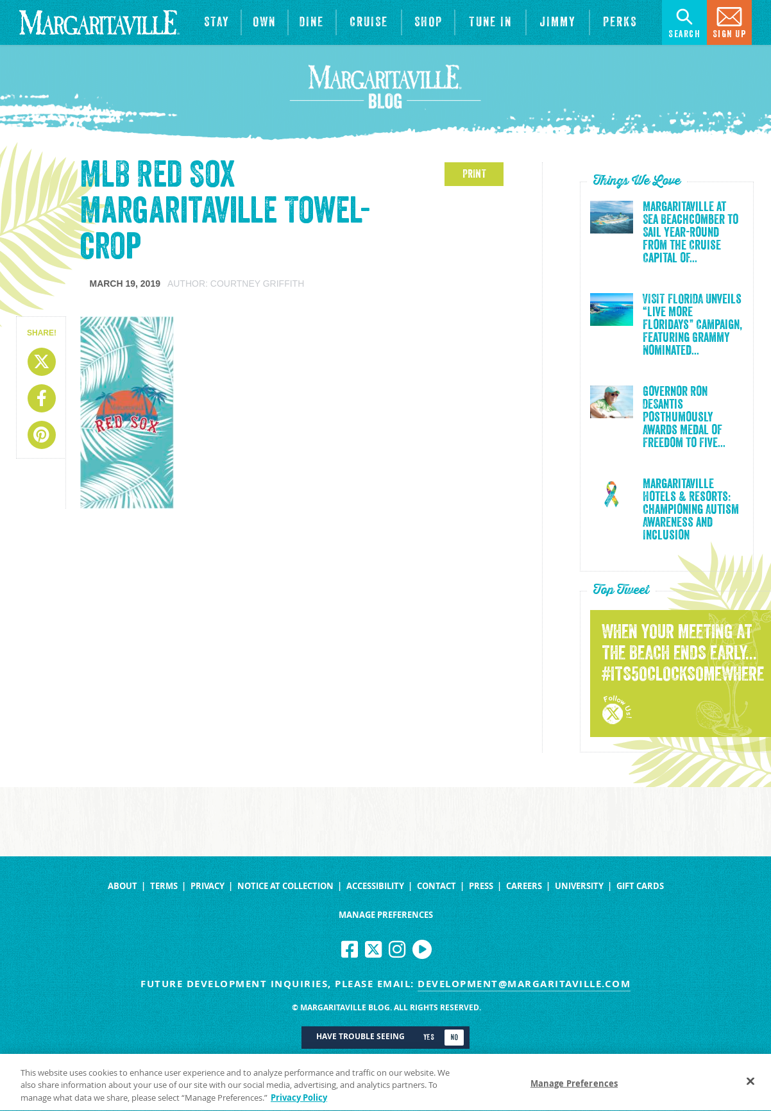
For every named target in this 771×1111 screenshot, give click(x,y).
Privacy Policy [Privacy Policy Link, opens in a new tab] (299, 1102)
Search (684, 21)
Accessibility (375, 886)
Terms (164, 886)
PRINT (474, 174)
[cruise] (369, 22)
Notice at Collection (285, 886)
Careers (524, 886)
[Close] (750, 1085)
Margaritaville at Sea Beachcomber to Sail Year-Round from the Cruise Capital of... (690, 233)
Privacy (208, 886)
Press (481, 886)
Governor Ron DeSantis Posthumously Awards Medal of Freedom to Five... (684, 418)
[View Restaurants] (312, 22)
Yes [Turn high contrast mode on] (428, 1037)
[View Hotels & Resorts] (216, 22)
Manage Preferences (386, 915)
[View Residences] (264, 22)
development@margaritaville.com (524, 983)
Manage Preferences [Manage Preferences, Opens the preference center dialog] (574, 1088)
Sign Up (730, 21)
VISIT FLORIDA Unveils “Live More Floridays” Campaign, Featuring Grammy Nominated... (692, 325)
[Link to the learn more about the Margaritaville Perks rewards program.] (619, 22)
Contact (436, 886)
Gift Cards (640, 886)
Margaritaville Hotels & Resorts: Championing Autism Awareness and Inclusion (691, 510)
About (122, 886)
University (579, 886)
